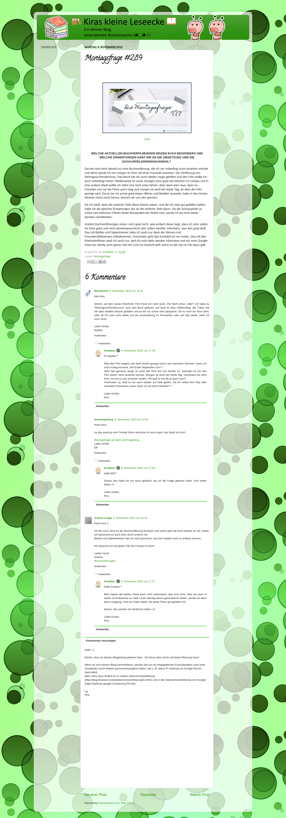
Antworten (100, 335)
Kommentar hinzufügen (101, 640)
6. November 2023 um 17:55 (138, 350)
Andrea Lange (103, 517)
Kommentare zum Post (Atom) (117, 802)
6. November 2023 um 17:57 (138, 581)
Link (147, 139)
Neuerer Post (95, 795)
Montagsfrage (102, 256)
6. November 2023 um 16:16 (130, 517)
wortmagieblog (103, 419)
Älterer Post (200, 795)
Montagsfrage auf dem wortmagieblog (116, 439)
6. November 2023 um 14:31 (126, 290)
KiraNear (109, 350)
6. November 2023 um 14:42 (131, 419)
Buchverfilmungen (105, 560)
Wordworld (101, 290)
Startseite (148, 795)
